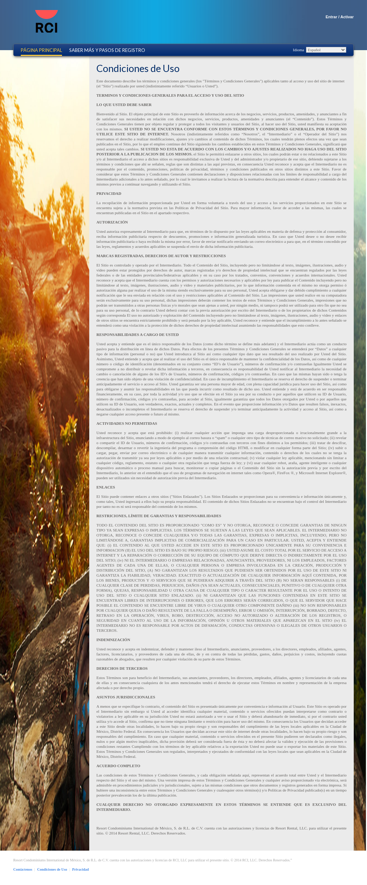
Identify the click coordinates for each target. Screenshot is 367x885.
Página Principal (41, 50)
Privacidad (80, 869)
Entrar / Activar (340, 17)
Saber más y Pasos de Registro (107, 50)
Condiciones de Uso (52, 869)
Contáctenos (22, 869)
